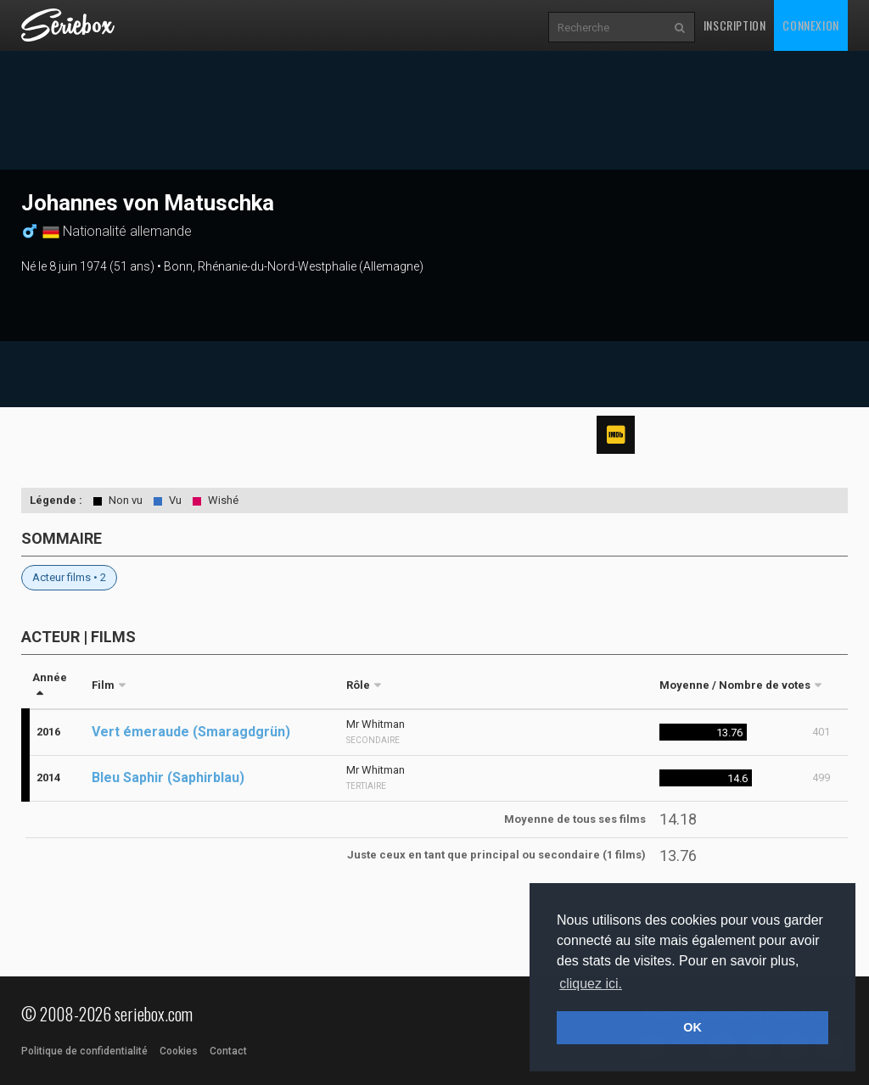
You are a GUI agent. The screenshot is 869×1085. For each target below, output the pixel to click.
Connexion (810, 25)
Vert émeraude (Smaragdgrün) (191, 731)
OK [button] (692, 1027)
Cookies (179, 1051)
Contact (228, 1051)
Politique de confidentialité (84, 1051)
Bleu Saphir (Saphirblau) (168, 777)
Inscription (735, 25)
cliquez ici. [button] (590, 983)
